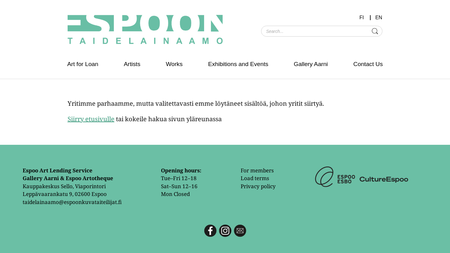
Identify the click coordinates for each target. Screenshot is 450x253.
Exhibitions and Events (238, 64)
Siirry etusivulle (91, 119)
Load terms (255, 178)
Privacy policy (258, 186)
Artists (132, 64)
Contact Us (368, 64)
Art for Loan (82, 64)
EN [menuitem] (378, 17)
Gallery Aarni (311, 64)
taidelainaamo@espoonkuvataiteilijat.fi (72, 202)
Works (174, 64)
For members (257, 170)
